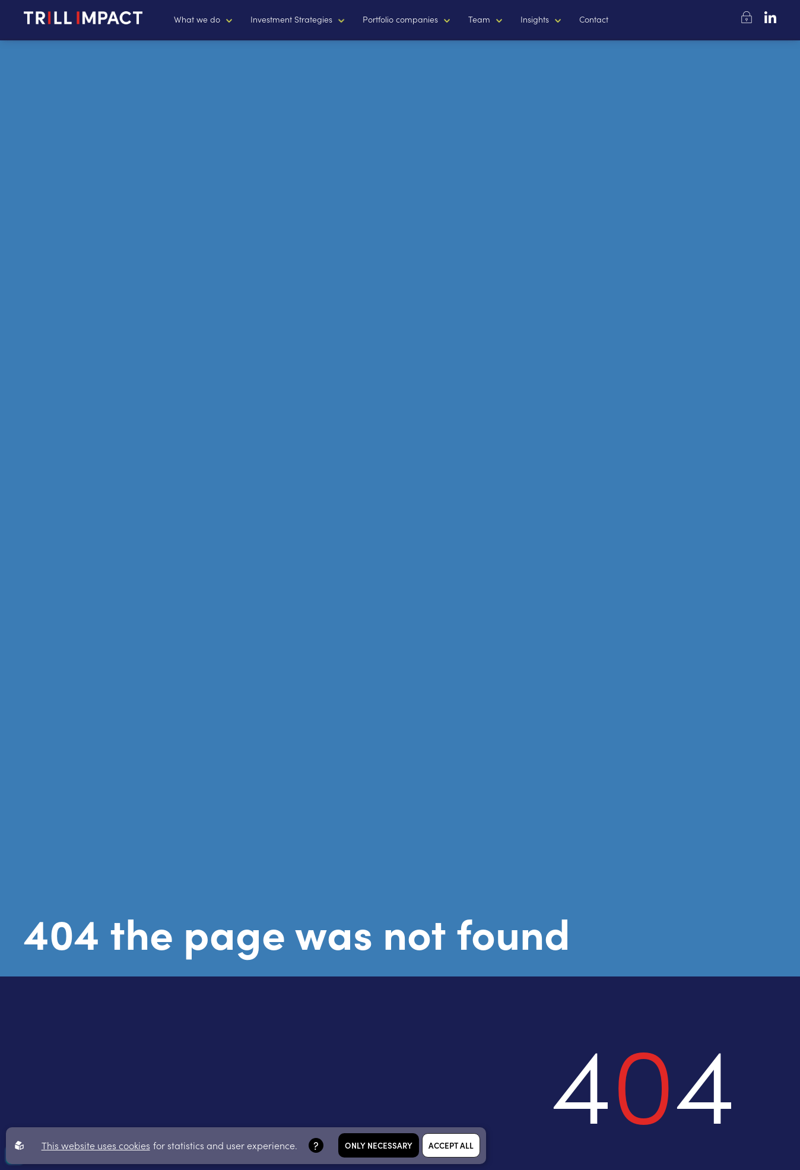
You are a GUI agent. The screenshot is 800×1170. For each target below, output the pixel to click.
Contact (593, 19)
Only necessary (378, 1145)
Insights (534, 19)
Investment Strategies (291, 19)
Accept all (451, 1145)
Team (479, 19)
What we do (197, 19)
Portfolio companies (400, 19)
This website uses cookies (96, 1145)
